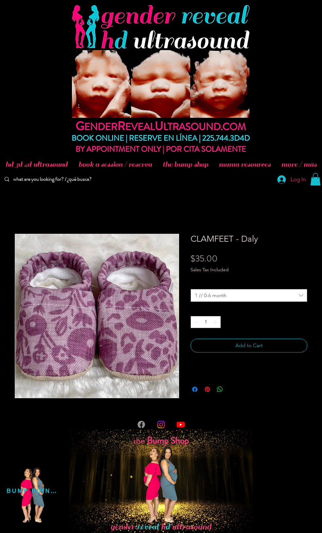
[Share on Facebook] (195, 389)
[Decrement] (196, 322)
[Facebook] (141, 424)
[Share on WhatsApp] (220, 389)
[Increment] (216, 322)
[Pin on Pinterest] (207, 389)
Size (196, 283)
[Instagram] (161, 424)
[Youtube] (181, 424)
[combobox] (249, 295)
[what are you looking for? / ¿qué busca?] (53, 179)
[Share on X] (232, 389)
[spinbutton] (206, 322)
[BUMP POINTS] (32, 490)
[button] (315, 179)
